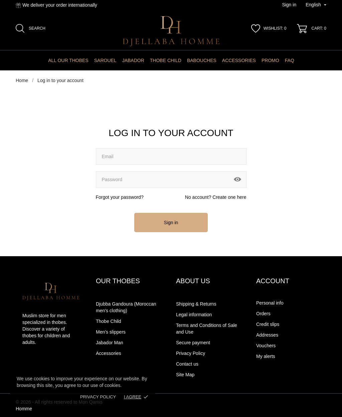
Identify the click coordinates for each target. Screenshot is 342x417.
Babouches (201, 60)
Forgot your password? (120, 197)
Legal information (194, 314)
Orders (263, 313)
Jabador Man (109, 342)
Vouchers (266, 345)
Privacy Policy (98, 396)
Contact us (187, 364)
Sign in (171, 222)
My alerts (265, 356)
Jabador (133, 60)
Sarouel (105, 60)
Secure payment (193, 342)
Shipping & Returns (196, 304)
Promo (270, 60)
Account (272, 281)
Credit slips (267, 324)
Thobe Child (165, 60)
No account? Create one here (215, 197)
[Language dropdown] (316, 5)
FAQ (289, 60)
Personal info (270, 303)
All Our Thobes (68, 60)
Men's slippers (111, 332)
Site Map (185, 374)
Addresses (267, 335)
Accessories (239, 60)
